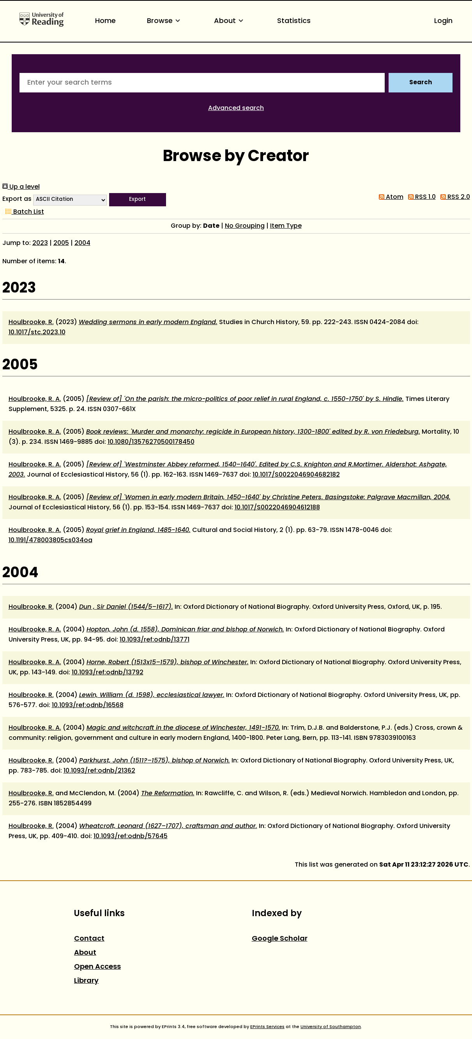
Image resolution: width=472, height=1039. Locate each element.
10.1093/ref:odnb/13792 (107, 673)
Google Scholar (280, 939)
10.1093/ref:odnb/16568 (88, 705)
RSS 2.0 (453, 197)
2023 (40, 243)
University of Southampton (331, 1026)
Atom (389, 197)
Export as (17, 199)
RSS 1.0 (420, 197)
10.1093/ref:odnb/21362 (99, 771)
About (230, 21)
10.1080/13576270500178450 (151, 442)
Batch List (23, 212)
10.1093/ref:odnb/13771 (154, 640)
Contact (89, 939)
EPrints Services (267, 1026)
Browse (165, 21)
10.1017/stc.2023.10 (37, 333)
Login (443, 21)
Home (105, 21)
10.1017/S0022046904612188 (277, 508)
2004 (82, 243)
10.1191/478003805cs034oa (50, 540)
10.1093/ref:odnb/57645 (131, 837)
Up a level (21, 187)
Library (86, 981)
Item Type (286, 226)
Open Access (97, 967)
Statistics (294, 21)
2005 (61, 243)
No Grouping (245, 226)
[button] (137, 199)
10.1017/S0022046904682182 (296, 475)
